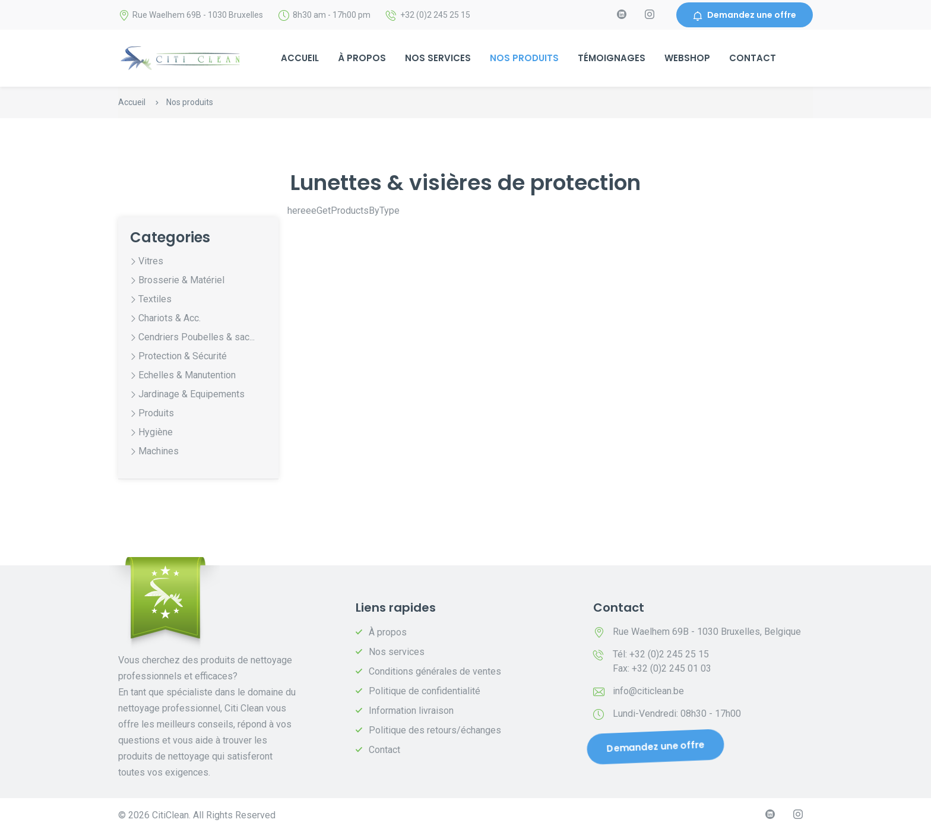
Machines (158, 451)
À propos (362, 58)
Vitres (150, 261)
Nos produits (524, 58)
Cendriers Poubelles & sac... (196, 337)
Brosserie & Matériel (181, 280)
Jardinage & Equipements (191, 394)
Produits (156, 413)
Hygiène (155, 432)
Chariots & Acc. (169, 318)
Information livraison (411, 710)
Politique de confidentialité (424, 691)
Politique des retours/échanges (435, 730)
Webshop (687, 58)
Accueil (300, 58)
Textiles (155, 299)
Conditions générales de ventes (435, 671)
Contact (752, 58)
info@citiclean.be (648, 691)
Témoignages (611, 58)
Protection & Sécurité (182, 356)
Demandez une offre (744, 15)
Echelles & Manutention (187, 375)
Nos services (438, 58)
